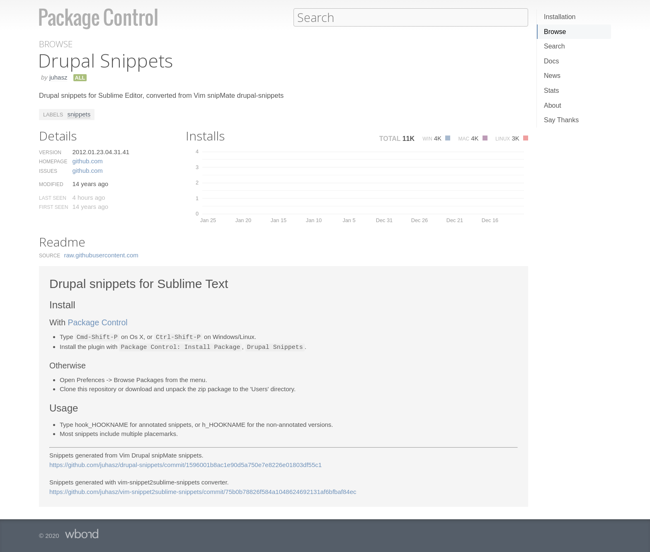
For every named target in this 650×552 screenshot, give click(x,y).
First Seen (53, 207)
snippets (78, 113)
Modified (51, 184)
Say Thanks (561, 119)
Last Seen (52, 198)
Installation (560, 16)
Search (554, 46)
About (552, 105)
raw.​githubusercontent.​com (101, 254)
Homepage (53, 161)
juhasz (58, 76)
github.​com (87, 160)
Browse (555, 31)
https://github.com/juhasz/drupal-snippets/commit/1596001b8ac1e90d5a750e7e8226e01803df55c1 (185, 463)
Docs (551, 61)
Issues (48, 171)
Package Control (97, 322)
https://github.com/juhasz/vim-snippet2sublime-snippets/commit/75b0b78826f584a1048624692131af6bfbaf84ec (203, 490)
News (552, 75)
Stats (551, 90)
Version (50, 152)
